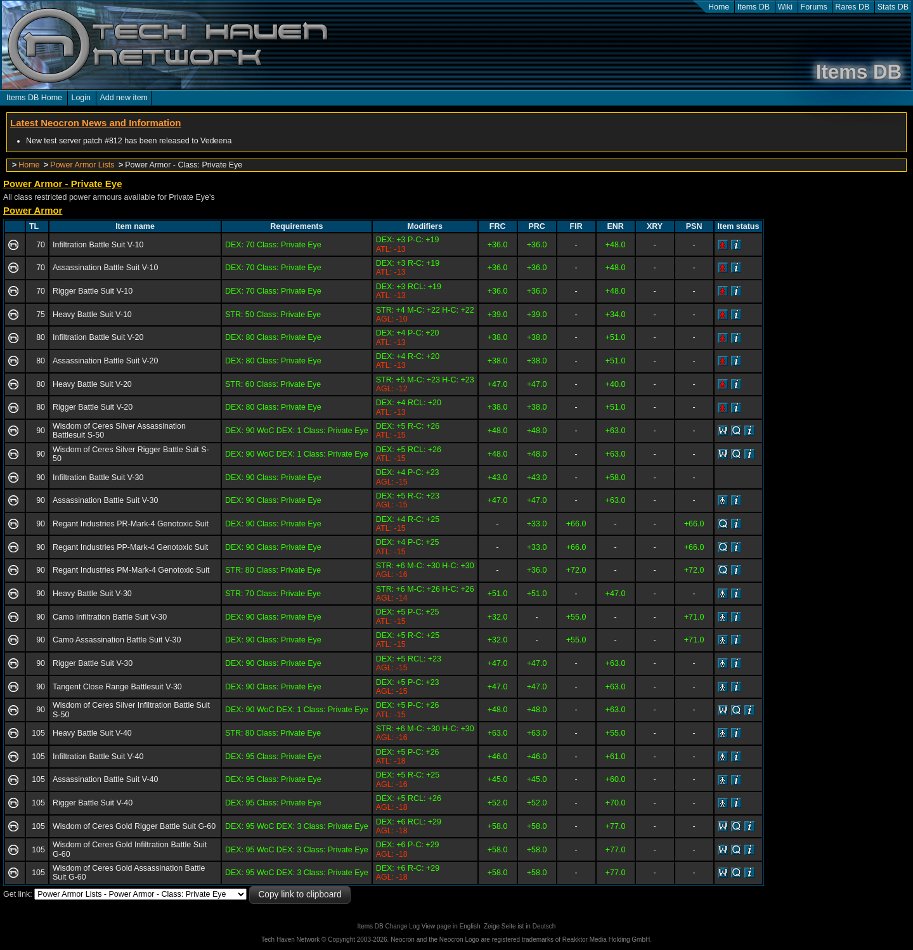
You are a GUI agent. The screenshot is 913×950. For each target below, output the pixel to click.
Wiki (785, 7)
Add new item (124, 97)
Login (81, 97)
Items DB (753, 7)
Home (718, 7)
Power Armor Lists (82, 164)
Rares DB (852, 7)
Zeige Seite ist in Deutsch (519, 926)
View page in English (451, 926)
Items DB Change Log (389, 926)
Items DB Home (34, 97)
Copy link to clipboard (299, 894)
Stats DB (893, 7)
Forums (814, 7)
